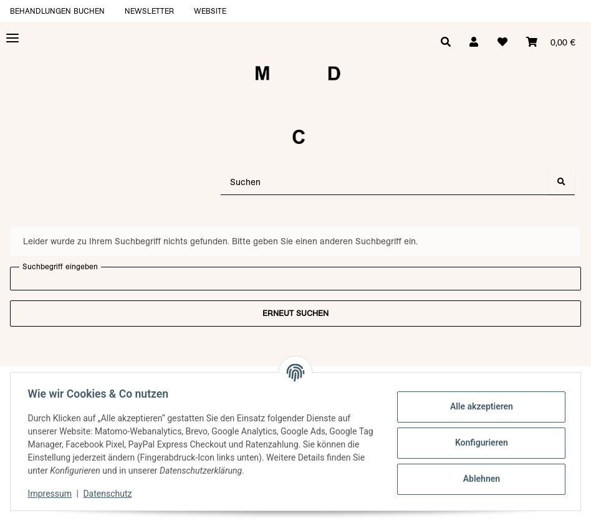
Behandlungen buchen (57, 11)
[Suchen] (385, 182)
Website (210, 11)
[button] (471, 42)
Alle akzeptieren (478, 406)
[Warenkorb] (550, 42)
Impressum (52, 494)
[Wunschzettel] (501, 42)
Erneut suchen (295, 313)
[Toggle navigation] (12, 38)
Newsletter (149, 11)
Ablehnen (478, 479)
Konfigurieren (478, 442)
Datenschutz (110, 494)
